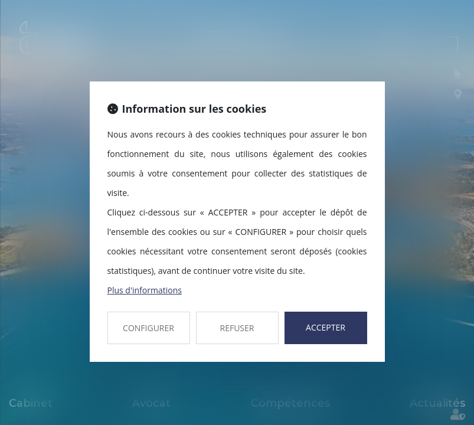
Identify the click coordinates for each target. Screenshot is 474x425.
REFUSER (237, 328)
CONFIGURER (148, 328)
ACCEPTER (325, 327)
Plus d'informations (144, 290)
